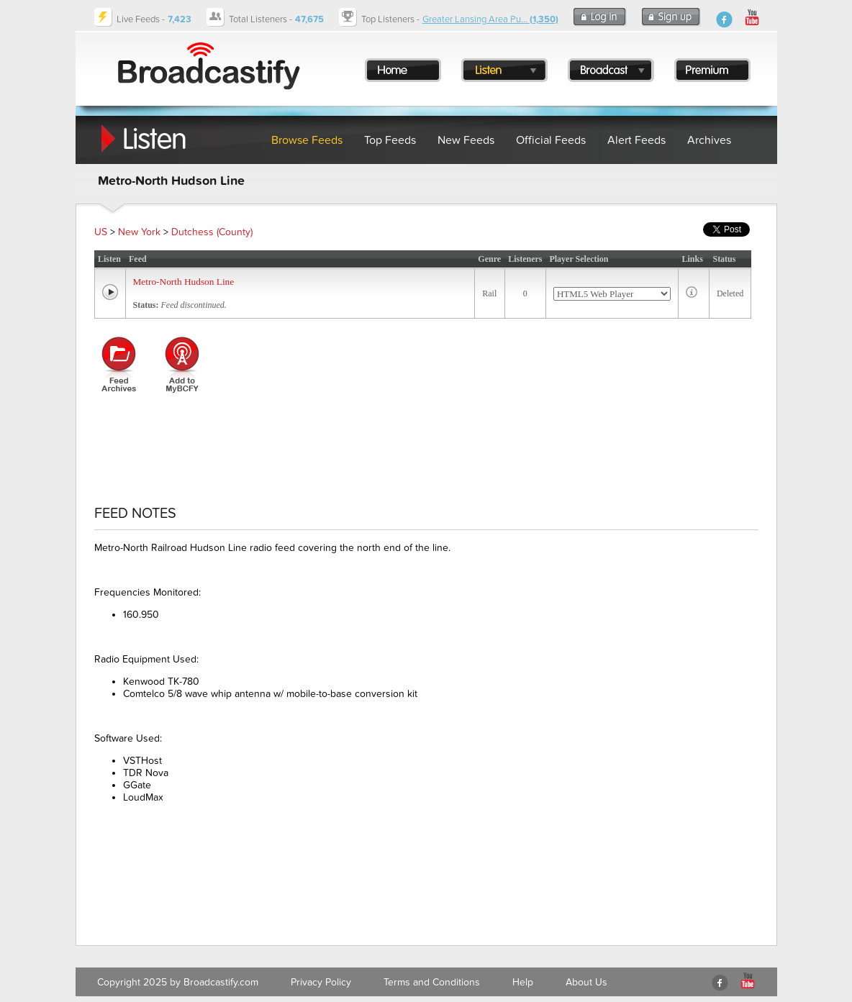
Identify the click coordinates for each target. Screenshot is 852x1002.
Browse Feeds (307, 140)
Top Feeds (390, 140)
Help (522, 982)
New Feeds (466, 140)
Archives (709, 140)
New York (139, 232)
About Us (586, 982)
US (100, 232)
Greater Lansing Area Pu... (490, 19)
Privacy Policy (321, 982)
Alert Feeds (636, 140)
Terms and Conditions (432, 982)
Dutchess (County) (212, 232)
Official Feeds (551, 140)
